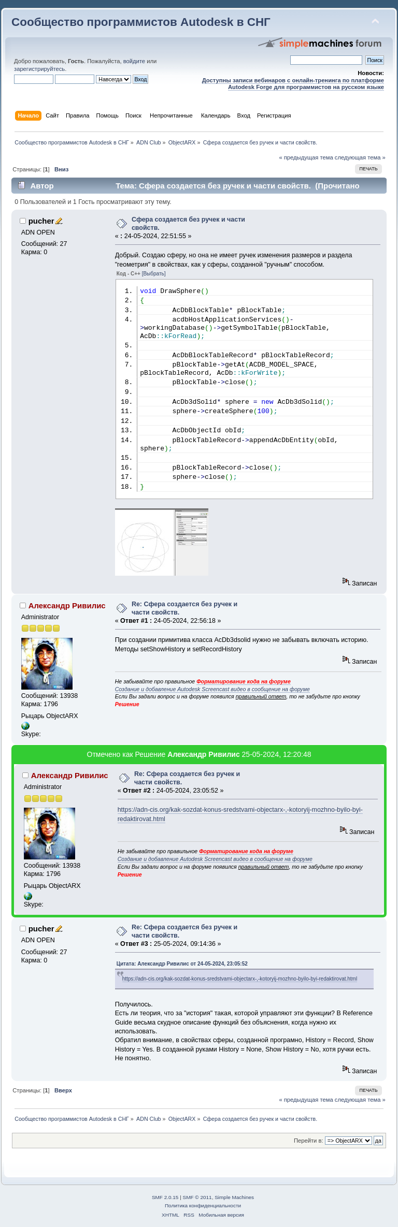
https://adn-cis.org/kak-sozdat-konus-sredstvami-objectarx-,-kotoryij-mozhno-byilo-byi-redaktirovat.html (240, 979)
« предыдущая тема (306, 157)
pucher (41, 220)
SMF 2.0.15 (165, 1197)
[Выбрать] (154, 273)
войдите (134, 61)
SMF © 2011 (197, 1197)
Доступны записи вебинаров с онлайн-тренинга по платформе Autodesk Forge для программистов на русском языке (293, 83)
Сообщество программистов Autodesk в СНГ (141, 22)
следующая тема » (360, 157)
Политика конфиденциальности (203, 1205)
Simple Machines (234, 1197)
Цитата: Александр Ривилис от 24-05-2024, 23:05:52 (182, 964)
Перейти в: (308, 1140)
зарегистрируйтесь (39, 69)
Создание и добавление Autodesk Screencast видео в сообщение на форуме (212, 689)
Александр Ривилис (67, 605)
